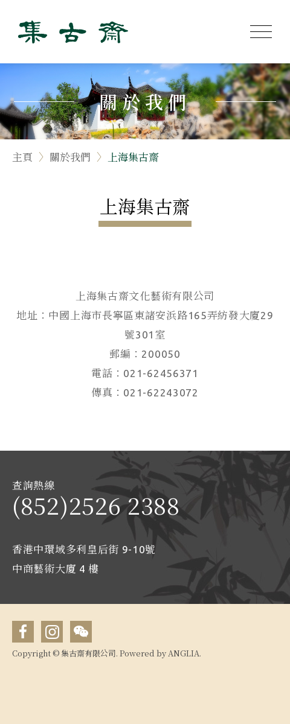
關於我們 (70, 156)
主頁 (22, 156)
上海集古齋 (133, 156)
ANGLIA (183, 653)
